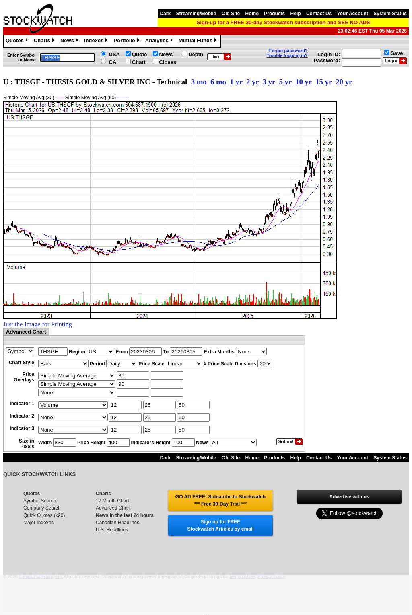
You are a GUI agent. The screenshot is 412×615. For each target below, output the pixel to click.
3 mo (199, 82)
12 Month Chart (112, 501)
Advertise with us (349, 497)
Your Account (352, 13)
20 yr (344, 82)
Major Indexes (38, 522)
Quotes (18, 41)
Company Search (42, 508)
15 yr (323, 82)
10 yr (303, 82)
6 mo (218, 82)
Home (252, 13)
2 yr (252, 82)
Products (274, 13)
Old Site (231, 13)
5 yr (285, 82)
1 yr (236, 82)
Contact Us (319, 13)
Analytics (160, 41)
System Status (390, 13)
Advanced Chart (113, 508)
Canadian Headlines (117, 522)
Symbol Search (39, 501)
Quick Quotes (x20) (44, 515)
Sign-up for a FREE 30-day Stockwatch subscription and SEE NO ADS (283, 22)
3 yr (269, 82)
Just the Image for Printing (37, 324)
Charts (45, 41)
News (70, 41)
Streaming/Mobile (196, 13)
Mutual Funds (199, 41)
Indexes (96, 41)
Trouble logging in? (287, 55)
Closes (168, 62)
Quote (139, 54)
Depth (195, 54)
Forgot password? (288, 50)
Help (295, 13)
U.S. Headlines (112, 530)
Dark (165, 13)
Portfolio (127, 41)
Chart (139, 62)
